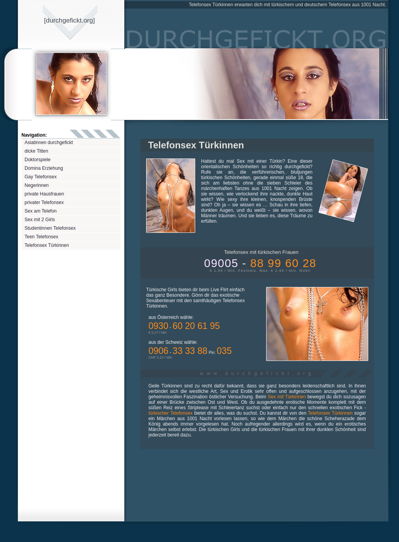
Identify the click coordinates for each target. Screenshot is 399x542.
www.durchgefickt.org (257, 373)
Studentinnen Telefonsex (50, 228)
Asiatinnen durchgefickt (49, 142)
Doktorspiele (38, 159)
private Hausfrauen (44, 194)
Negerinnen (37, 185)
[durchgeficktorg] (69, 20)
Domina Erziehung (44, 168)
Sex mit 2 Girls (40, 219)
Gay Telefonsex (41, 176)
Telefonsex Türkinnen (47, 245)
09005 (260, 263)
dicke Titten (36, 151)
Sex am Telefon (41, 211)
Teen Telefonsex (41, 236)
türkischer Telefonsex (170, 413)
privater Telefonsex (44, 202)
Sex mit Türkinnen (287, 396)
